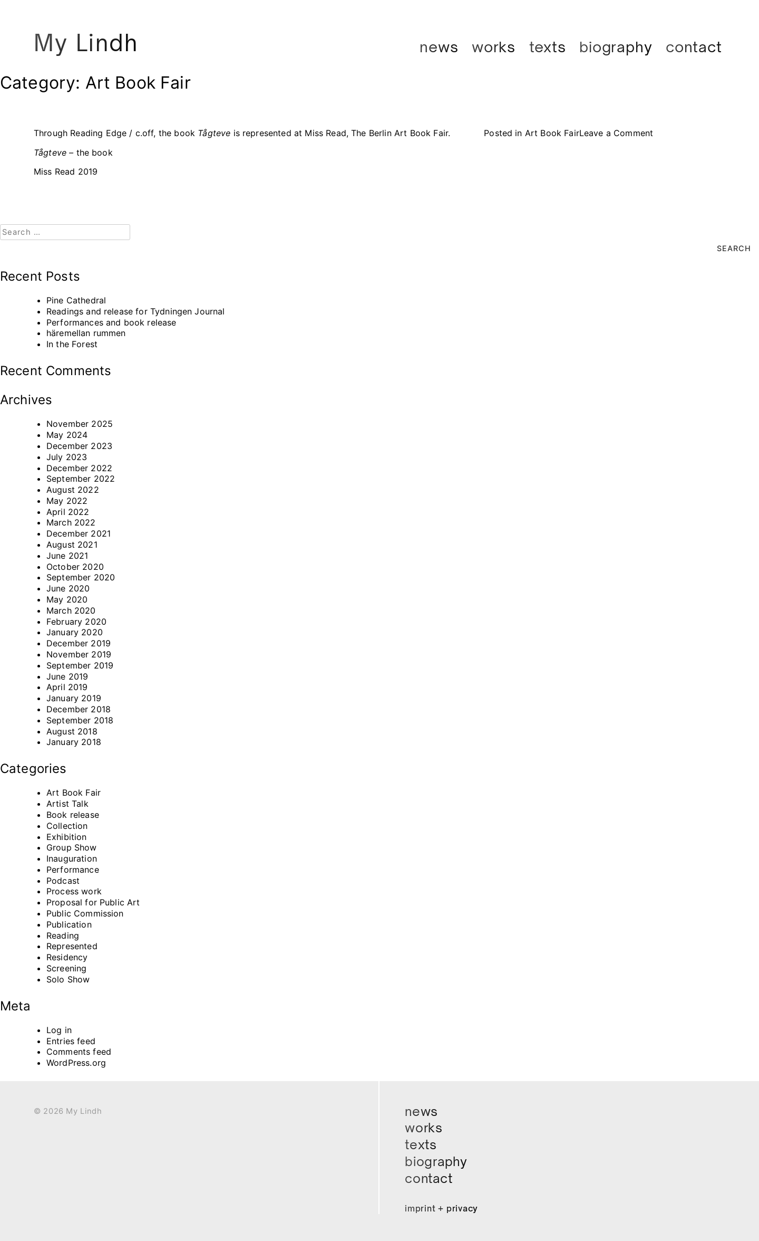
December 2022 (79, 467)
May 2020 (66, 599)
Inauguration (71, 858)
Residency (66, 957)
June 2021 (67, 555)
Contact (694, 46)
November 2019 (78, 653)
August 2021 (72, 544)
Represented (72, 946)
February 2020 (76, 621)
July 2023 (66, 456)
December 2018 (78, 708)
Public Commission (85, 913)
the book (73, 152)
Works (493, 46)
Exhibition (66, 836)
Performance (72, 869)
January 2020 (74, 632)
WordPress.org (76, 1062)
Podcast (63, 880)
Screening (66, 968)
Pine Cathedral (76, 299)
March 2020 (71, 610)
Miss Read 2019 (66, 171)
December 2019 (78, 643)
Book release (72, 814)
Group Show (71, 847)
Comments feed (78, 1051)
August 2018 (72, 730)
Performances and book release (111, 322)
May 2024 (66, 434)
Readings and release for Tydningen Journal (135, 311)
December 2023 (79, 445)
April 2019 (67, 687)
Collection (67, 825)
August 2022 (72, 489)
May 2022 (66, 500)
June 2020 (68, 588)
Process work (74, 891)
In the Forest (72, 344)
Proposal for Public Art (93, 902)
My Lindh (87, 43)
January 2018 (73, 742)
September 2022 (80, 478)
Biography (615, 46)
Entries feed (70, 1040)
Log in (59, 1029)
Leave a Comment (616, 133)
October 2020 (75, 566)
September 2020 (80, 577)
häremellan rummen (86, 333)
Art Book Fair (552, 133)
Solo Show (68, 978)
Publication (69, 924)
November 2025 (79, 423)
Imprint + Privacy (442, 1208)
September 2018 (79, 719)
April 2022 (68, 511)
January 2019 (73, 698)
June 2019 (67, 676)
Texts (547, 46)
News (439, 46)
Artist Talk (67, 803)
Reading (62, 935)
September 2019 (79, 665)
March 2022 (71, 522)
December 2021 (78, 533)
